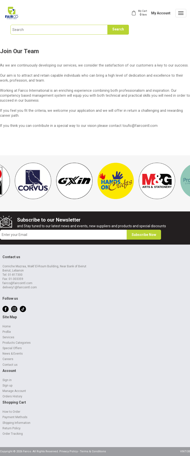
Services (8, 337)
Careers (7, 359)
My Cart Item (142, 13)
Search (118, 29)
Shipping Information (16, 423)
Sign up (7, 385)
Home (6, 326)
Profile (6, 332)
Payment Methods (14, 417)
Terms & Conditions (93, 451)
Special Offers (12, 348)
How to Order (11, 411)
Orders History (12, 396)
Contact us (10, 364)
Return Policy (11, 428)
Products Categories (16, 342)
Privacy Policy (68, 451)
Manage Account (14, 391)
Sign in (7, 380)
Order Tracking (12, 433)
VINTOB (185, 451)
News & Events (12, 353)
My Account (160, 13)
